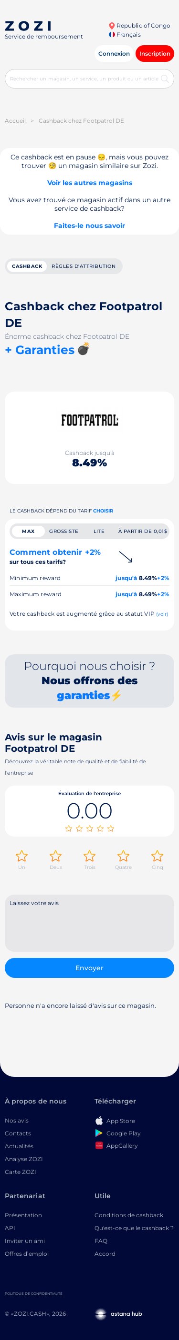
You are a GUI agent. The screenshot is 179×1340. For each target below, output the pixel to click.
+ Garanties (39, 350)
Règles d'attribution (84, 266)
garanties (83, 695)
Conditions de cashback (129, 1215)
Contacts (18, 1133)
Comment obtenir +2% (55, 556)
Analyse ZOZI (24, 1159)
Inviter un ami (25, 1240)
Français (124, 34)
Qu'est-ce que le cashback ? (134, 1228)
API (10, 1228)
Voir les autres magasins (89, 182)
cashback (27, 266)
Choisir (103, 511)
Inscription (154, 53)
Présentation (23, 1215)
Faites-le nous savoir (89, 225)
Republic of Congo (139, 25)
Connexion (114, 53)
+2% (163, 577)
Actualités (19, 1146)
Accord (105, 1253)
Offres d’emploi (27, 1253)
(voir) (162, 614)
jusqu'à (126, 577)
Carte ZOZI (20, 1171)
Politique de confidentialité (34, 1293)
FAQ (101, 1240)
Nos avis (17, 1120)
